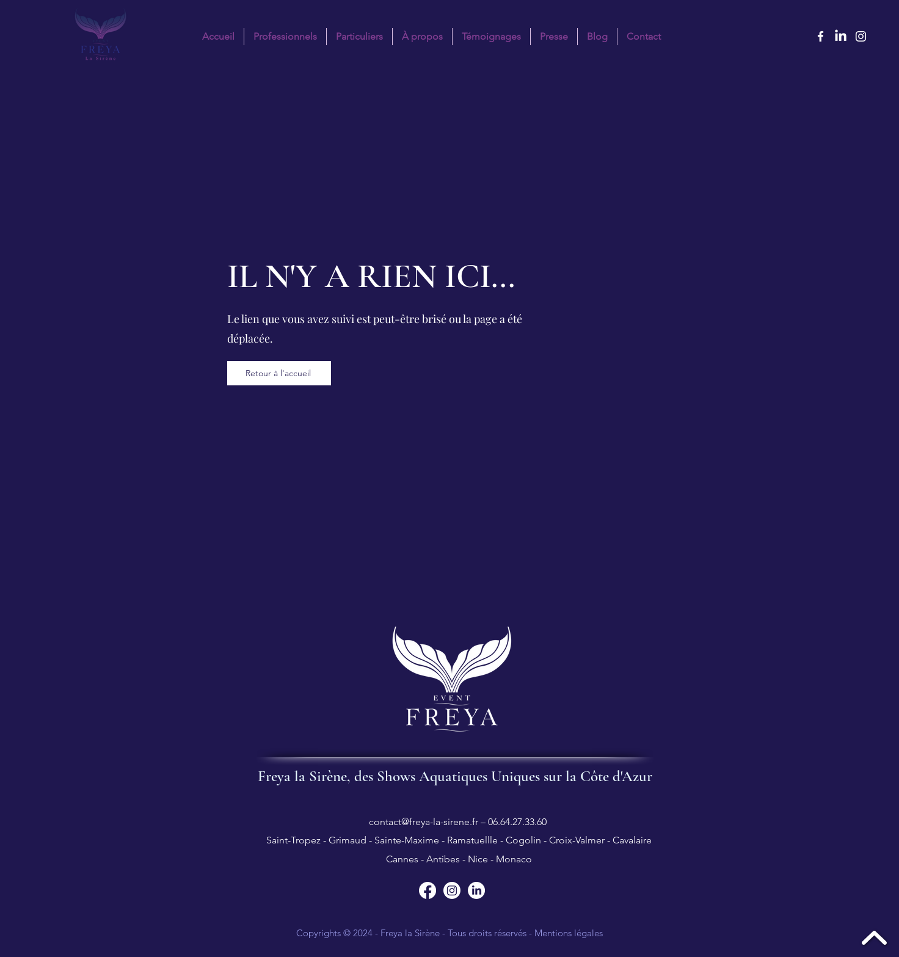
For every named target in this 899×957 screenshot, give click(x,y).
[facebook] (820, 36)
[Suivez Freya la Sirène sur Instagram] (451, 890)
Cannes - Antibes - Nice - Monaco (458, 859)
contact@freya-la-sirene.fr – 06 (433, 822)
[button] (359, 36)
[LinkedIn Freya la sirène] (841, 36)
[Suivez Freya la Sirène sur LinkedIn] (476, 890)
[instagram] (861, 36)
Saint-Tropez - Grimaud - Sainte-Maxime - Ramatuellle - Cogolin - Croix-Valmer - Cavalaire (458, 840)
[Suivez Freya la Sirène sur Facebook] (427, 890)
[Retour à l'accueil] (279, 373)
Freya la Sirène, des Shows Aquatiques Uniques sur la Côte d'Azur (455, 776)
